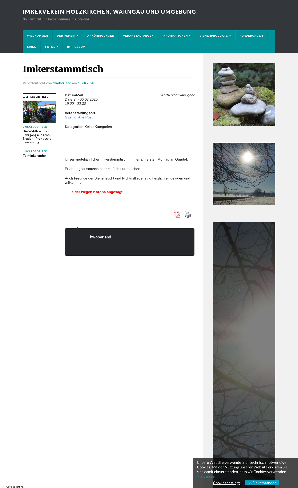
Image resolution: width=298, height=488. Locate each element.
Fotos (50, 46)
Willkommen (37, 35)
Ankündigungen (100, 35)
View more (206, 476)
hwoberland (61, 83)
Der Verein (66, 35)
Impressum (76, 46)
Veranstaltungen (138, 35)
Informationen (175, 35)
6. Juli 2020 (85, 83)
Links (31, 46)
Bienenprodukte (214, 35)
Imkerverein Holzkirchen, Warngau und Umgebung (109, 11)
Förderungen (251, 35)
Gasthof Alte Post (78, 117)
